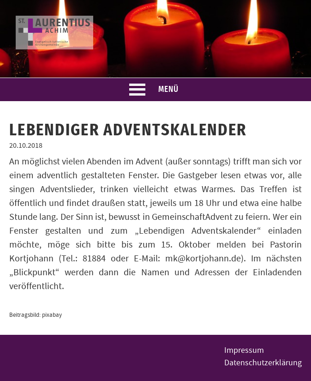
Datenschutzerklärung (263, 362)
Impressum (244, 350)
